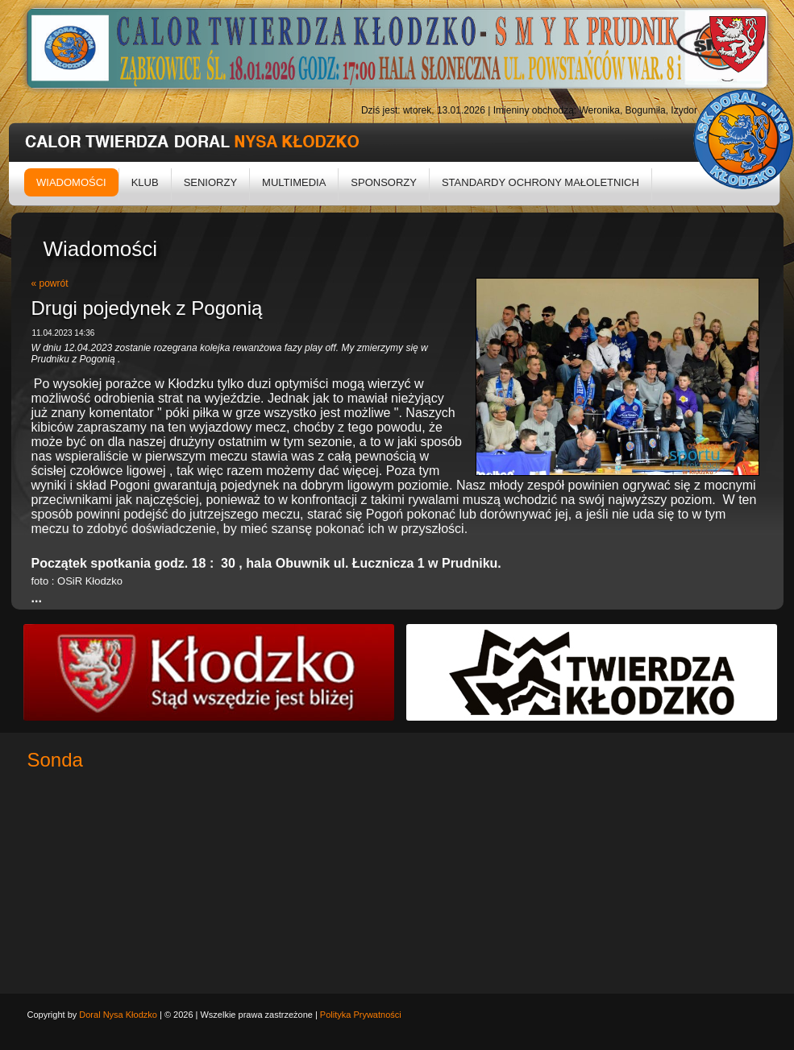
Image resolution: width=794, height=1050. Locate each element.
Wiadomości (71, 182)
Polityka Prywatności (360, 1014)
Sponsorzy (384, 182)
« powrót (50, 283)
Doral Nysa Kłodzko (118, 1014)
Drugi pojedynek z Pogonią (147, 308)
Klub (145, 182)
